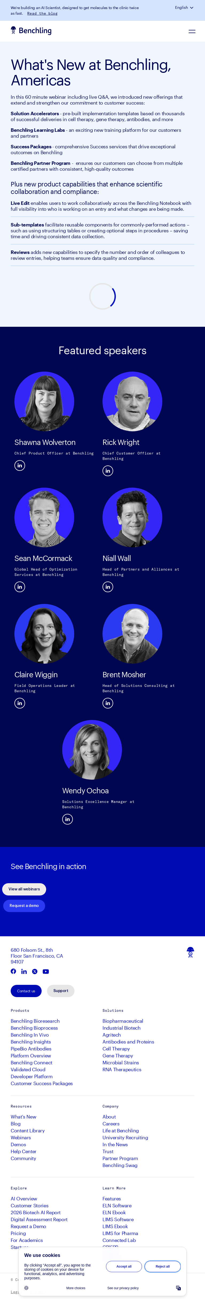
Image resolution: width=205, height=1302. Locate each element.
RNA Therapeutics (121, 1069)
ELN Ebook (114, 1212)
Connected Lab (119, 1240)
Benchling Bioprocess (34, 1028)
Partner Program (120, 1158)
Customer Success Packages (42, 1083)
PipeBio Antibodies (31, 1049)
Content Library (28, 1130)
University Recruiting (125, 1137)
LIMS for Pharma (120, 1233)
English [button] (181, 7)
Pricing (18, 1233)
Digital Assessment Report (39, 1219)
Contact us (26, 991)
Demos (18, 1144)
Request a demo (24, 906)
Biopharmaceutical (122, 1021)
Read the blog (42, 13)
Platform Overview (31, 1055)
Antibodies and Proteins (128, 1042)
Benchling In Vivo (30, 1035)
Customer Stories (29, 1205)
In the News (115, 1144)
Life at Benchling (120, 1130)
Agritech (111, 1035)
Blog (16, 1123)
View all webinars (24, 889)
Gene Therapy (117, 1055)
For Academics (27, 1240)
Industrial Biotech (121, 1028)
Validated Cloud (28, 1069)
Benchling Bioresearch (35, 1021)
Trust (107, 1151)
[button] (192, 7)
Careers (110, 1123)
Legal (16, 1291)
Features (111, 1198)
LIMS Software (117, 1219)
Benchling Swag (119, 1165)
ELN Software (117, 1205)
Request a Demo (28, 1226)
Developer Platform (32, 1076)
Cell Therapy (116, 1049)
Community (23, 1158)
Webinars (21, 1137)
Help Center (24, 1151)
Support (60, 991)
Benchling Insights (31, 1042)
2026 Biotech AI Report (36, 1212)
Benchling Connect (31, 1062)
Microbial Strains (120, 1062)
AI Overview (24, 1198)
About (109, 1117)
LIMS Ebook (115, 1226)
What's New (23, 1117)
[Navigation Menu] (192, 31)
